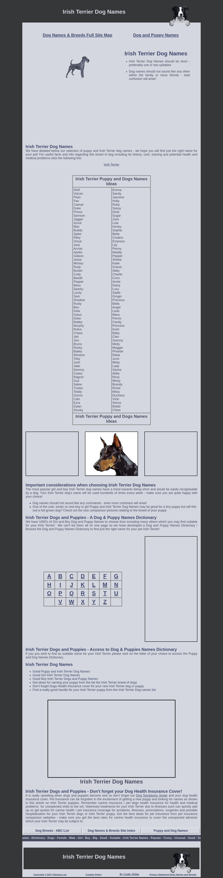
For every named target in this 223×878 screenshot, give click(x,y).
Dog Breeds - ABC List (52, 830)
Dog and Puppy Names (156, 35)
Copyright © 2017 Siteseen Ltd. (50, 874)
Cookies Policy (94, 874)
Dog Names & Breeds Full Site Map (77, 35)
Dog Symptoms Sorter (152, 795)
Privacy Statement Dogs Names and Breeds (173, 874)
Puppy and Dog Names (171, 830)
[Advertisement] (111, 116)
